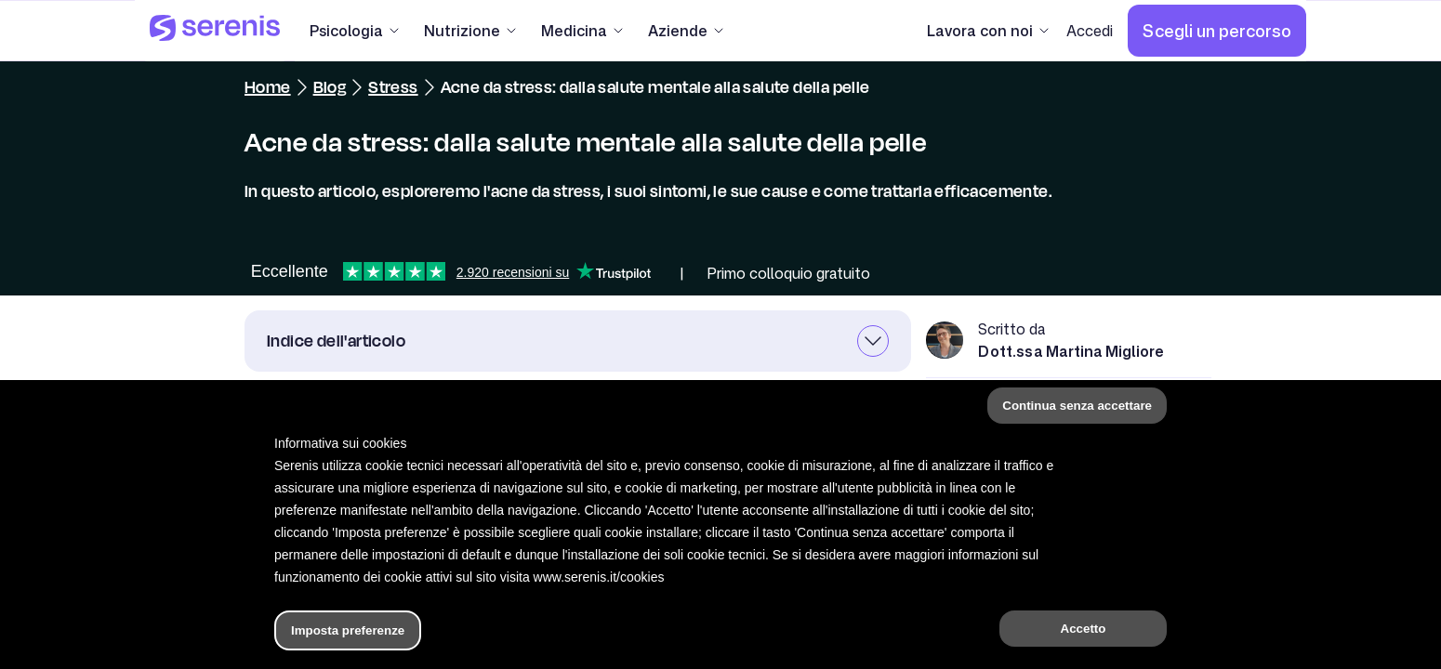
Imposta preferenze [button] (347, 630)
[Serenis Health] (215, 30)
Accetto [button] (1083, 629)
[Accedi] (1089, 31)
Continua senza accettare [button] (1077, 406)
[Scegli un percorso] (1217, 31)
